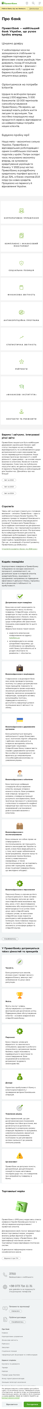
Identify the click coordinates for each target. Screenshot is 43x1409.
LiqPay (4, 1406)
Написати (15, 1311)
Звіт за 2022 (9, 480)
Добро (4, 1402)
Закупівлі (5, 1347)
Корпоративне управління (12, 1336)
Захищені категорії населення (14, 1382)
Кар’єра (5, 1371)
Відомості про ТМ (11, 1258)
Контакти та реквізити (11, 1364)
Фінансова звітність (10, 1340)
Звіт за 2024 (9, 493)
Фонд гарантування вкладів (13, 1379)
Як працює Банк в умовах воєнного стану (19, 1386)
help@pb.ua (14, 638)
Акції (4, 1399)
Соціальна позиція (9, 1351)
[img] (9, 3)
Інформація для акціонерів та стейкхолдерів (19, 1355)
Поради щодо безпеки (11, 1375)
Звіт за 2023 (9, 487)
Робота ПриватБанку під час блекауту (17, 1389)
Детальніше (34, 9)
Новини (5, 1333)
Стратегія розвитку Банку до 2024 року (19, 549)
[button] (40, 3)
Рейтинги (5, 1344)
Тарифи (5, 1368)
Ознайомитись (10, 939)
